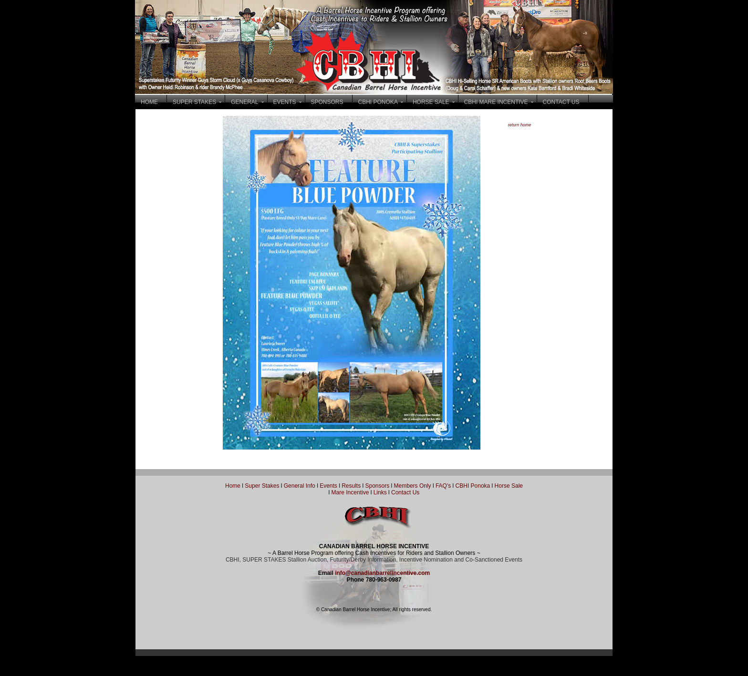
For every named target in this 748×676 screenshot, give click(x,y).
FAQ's (443, 485)
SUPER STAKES (194, 102)
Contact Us (405, 492)
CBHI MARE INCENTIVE (496, 102)
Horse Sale (509, 485)
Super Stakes (262, 485)
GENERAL (244, 102)
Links (379, 492)
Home (232, 485)
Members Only (413, 485)
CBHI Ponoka (473, 485)
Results (351, 485)
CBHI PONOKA (378, 102)
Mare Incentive (350, 492)
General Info (300, 485)
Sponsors (377, 485)
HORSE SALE (431, 102)
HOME (149, 102)
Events (328, 485)
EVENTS (284, 102)
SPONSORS (327, 102)
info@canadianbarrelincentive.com (382, 573)
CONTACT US (561, 102)
